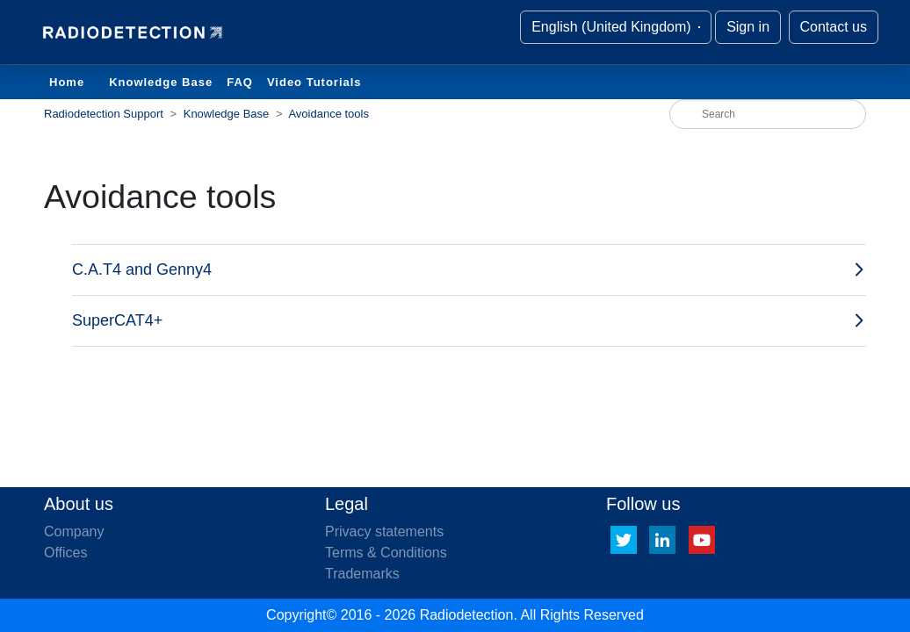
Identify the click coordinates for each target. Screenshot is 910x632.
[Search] (767, 114)
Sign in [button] (747, 26)
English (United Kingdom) (613, 26)
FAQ (240, 82)
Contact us (833, 26)
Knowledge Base (161, 82)
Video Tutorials (314, 82)
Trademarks (362, 573)
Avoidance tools (328, 113)
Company (74, 531)
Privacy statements (384, 531)
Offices (66, 552)
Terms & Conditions (386, 552)
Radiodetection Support (103, 113)
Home (66, 82)
